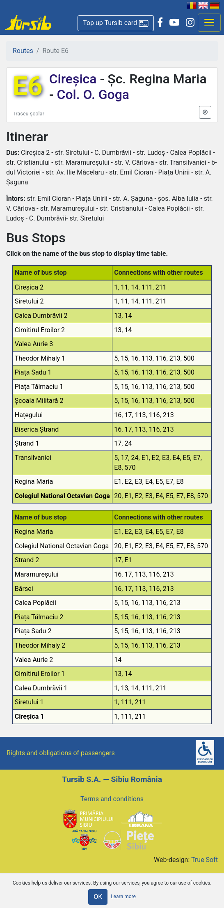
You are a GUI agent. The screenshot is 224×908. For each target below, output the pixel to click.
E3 (165, 458)
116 (161, 358)
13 (117, 316)
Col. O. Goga (92, 94)
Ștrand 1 (27, 443)
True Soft (204, 860)
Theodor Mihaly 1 (40, 358)
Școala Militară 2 (39, 401)
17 (128, 415)
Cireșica (74, 79)
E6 (28, 86)
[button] (116, 23)
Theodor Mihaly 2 (40, 645)
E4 (176, 458)
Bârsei (24, 589)
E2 (155, 458)
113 (147, 358)
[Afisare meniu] (209, 23)
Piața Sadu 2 (33, 631)
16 (135, 358)
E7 (197, 458)
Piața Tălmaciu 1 (39, 387)
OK (98, 897)
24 (128, 443)
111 (147, 287)
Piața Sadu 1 (33, 372)
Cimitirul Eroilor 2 (40, 330)
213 (175, 358)
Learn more (123, 896)
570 (130, 467)
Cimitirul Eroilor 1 (40, 674)
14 (135, 287)
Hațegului (29, 415)
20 (117, 496)
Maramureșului (37, 574)
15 (124, 358)
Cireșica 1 (29, 716)
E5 (186, 458)
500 (188, 358)
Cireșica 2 (29, 287)
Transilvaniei (33, 458)
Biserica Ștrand (37, 429)
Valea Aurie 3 (34, 344)
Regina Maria (34, 481)
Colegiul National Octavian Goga (62, 496)
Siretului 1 (29, 702)
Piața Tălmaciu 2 (39, 617)
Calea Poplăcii (35, 603)
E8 (117, 467)
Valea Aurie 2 (34, 660)
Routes (23, 51)
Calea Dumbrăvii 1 (41, 688)
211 (161, 287)
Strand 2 (27, 560)
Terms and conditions (112, 799)
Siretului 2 (29, 301)
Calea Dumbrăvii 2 (41, 316)
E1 (145, 458)
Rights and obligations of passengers (61, 753)
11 (124, 287)
